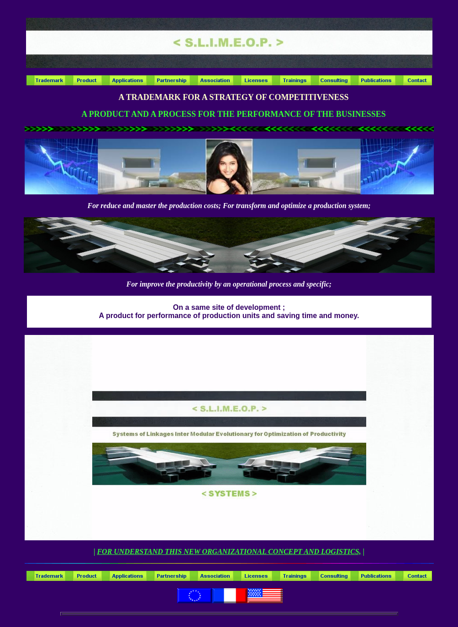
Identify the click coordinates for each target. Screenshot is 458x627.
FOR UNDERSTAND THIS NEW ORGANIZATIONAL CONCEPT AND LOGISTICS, (229, 551)
